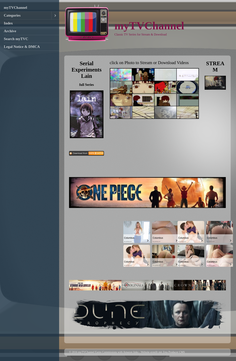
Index (8, 23)
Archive (10, 31)
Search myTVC (16, 39)
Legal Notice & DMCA (22, 47)
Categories (12, 15)
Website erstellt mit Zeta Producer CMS (163, 352)
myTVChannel (15, 8)
